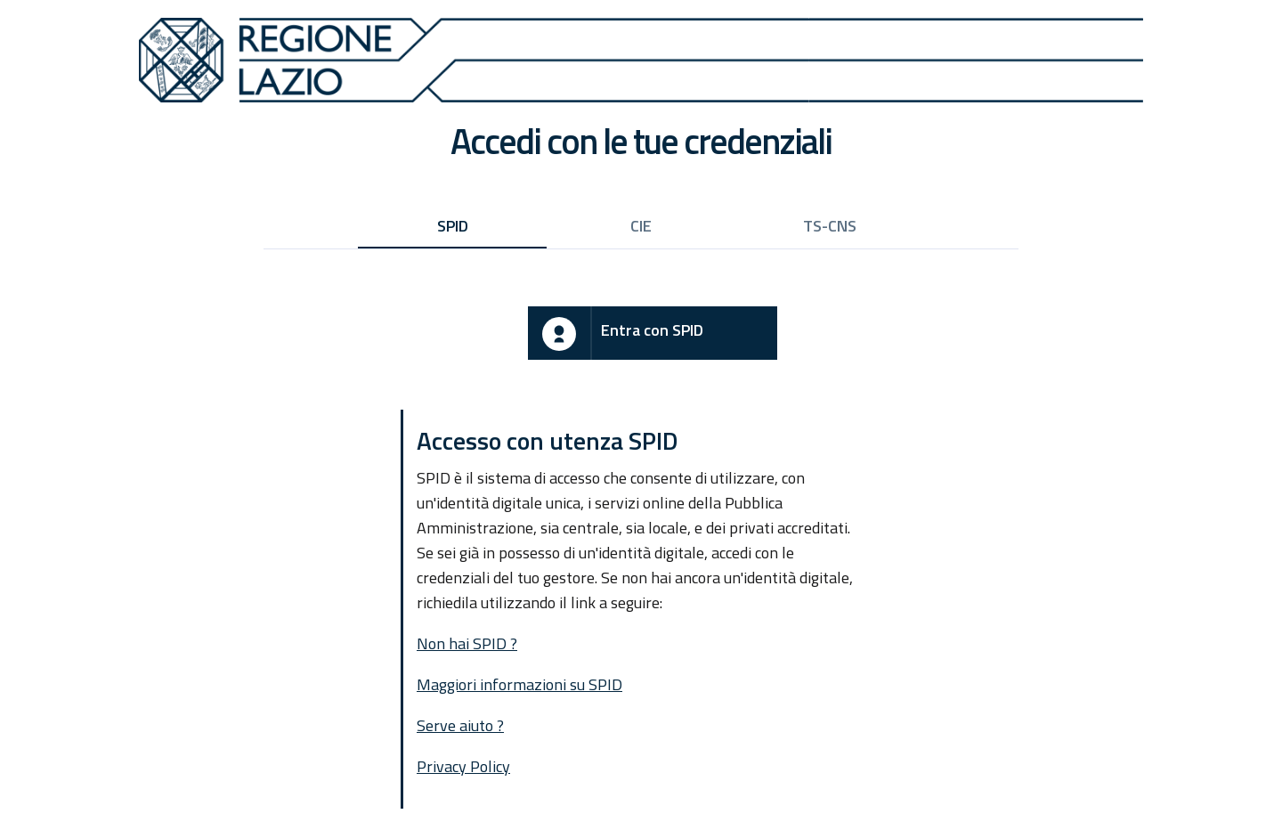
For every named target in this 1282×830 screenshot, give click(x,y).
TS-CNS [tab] (829, 226)
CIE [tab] (641, 226)
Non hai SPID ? (467, 643)
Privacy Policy (463, 766)
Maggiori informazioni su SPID (519, 684)
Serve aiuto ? (460, 725)
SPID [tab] (452, 226)
